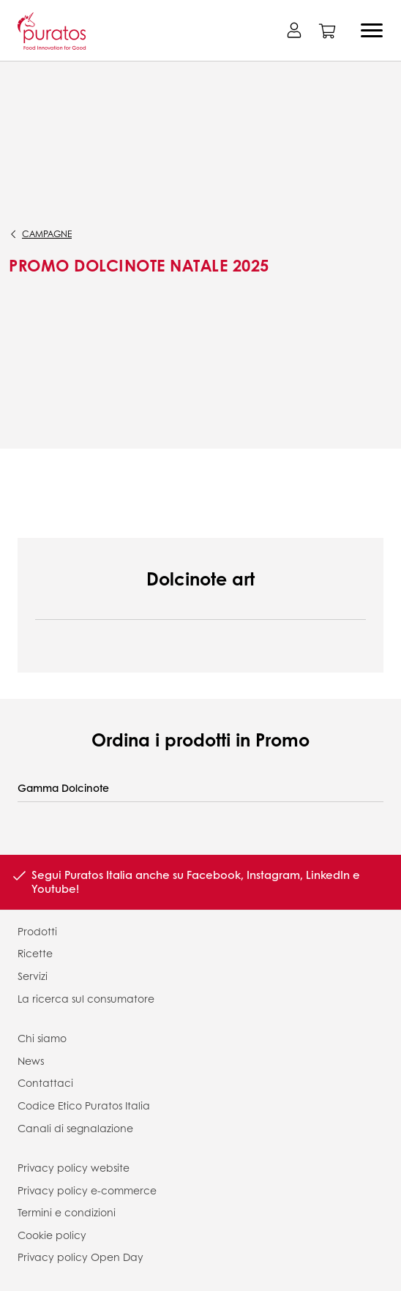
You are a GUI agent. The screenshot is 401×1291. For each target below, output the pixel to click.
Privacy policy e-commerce (87, 1190)
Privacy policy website (74, 1167)
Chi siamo (42, 1037)
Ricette (35, 953)
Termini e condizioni (67, 1212)
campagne (47, 234)
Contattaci (45, 1082)
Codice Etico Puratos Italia (84, 1105)
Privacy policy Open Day (80, 1256)
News (31, 1060)
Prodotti (37, 931)
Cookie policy (52, 1234)
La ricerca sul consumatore (86, 998)
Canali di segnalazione (75, 1127)
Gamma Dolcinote (63, 788)
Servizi (33, 975)
